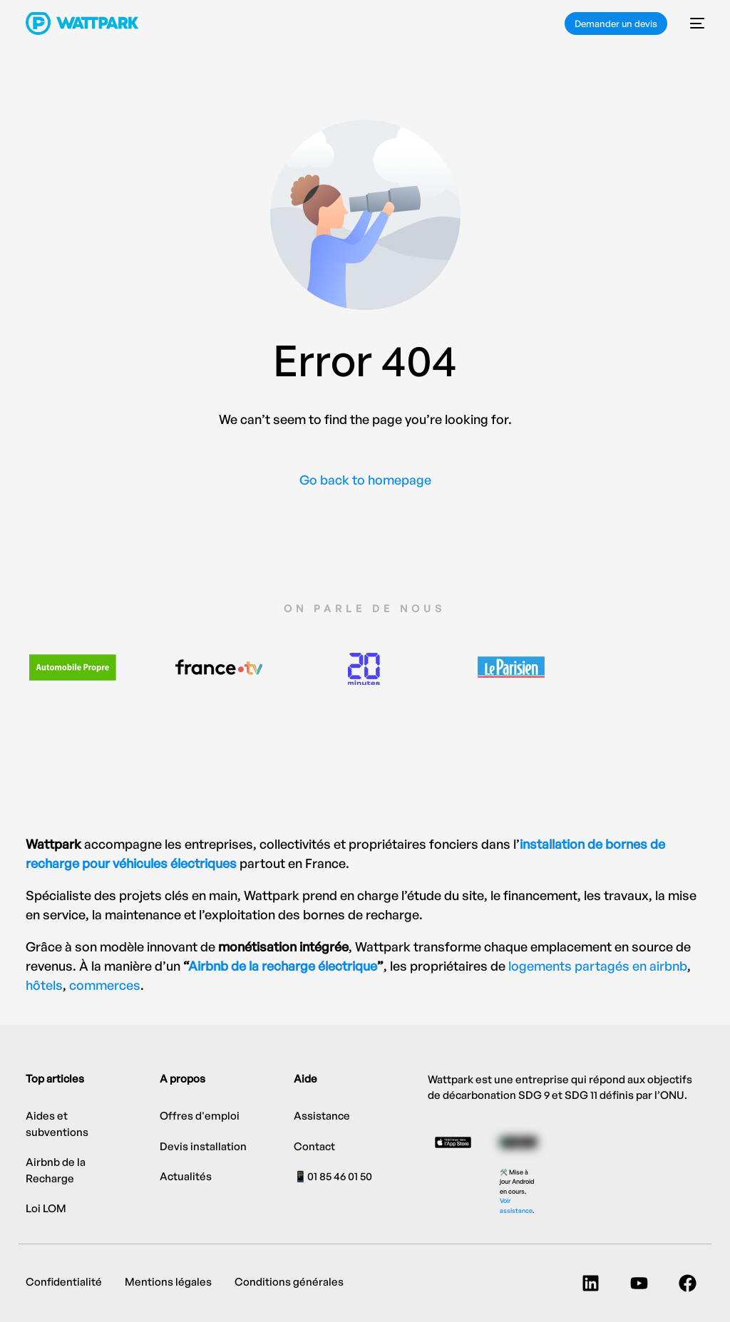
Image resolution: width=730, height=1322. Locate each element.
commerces (104, 985)
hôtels (44, 985)
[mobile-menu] (693, 23)
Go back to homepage (365, 479)
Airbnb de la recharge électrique (282, 966)
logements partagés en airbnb (597, 966)
